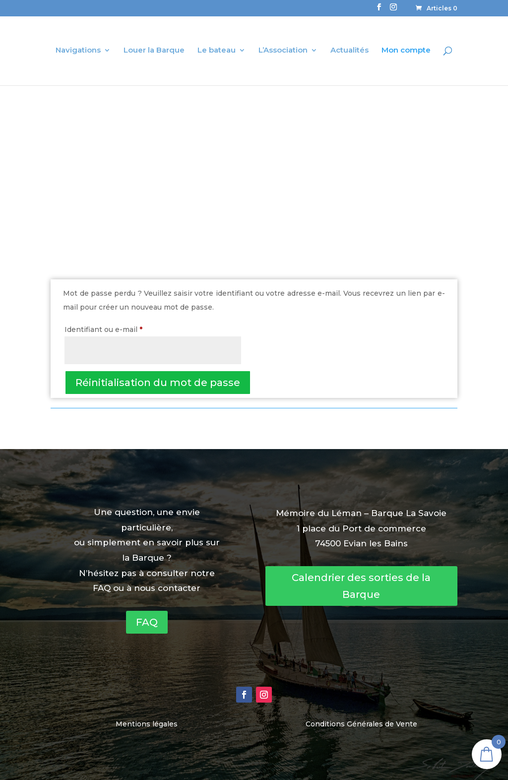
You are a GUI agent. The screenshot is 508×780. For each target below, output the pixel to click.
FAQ (147, 622)
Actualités (349, 51)
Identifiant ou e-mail (123, 328)
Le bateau (216, 51)
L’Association (283, 51)
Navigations (78, 51)
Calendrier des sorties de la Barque (361, 586)
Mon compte (406, 51)
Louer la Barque (154, 51)
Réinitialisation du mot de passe (157, 383)
